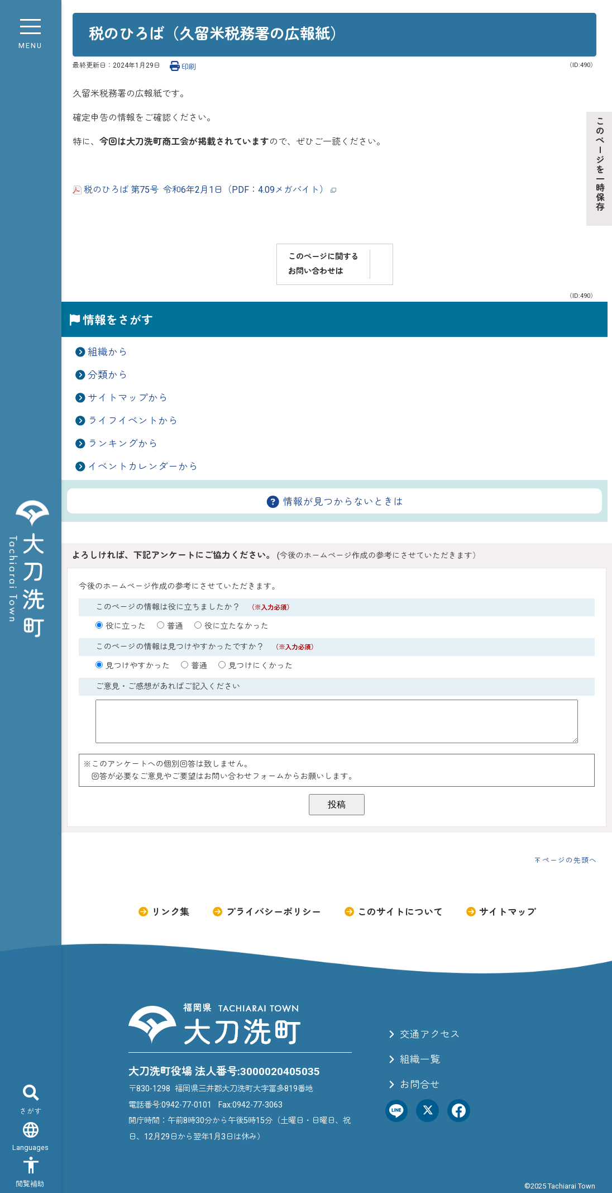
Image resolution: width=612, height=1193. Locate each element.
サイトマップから (128, 397)
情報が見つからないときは (334, 501)
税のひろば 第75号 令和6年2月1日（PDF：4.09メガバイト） (204, 189)
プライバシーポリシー (266, 912)
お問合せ (412, 1084)
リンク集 (163, 912)
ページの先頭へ (569, 860)
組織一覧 (412, 1059)
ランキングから (123, 443)
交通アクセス (422, 1034)
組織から (108, 352)
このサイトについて (393, 912)
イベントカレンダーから (143, 466)
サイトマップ (500, 912)
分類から (108, 375)
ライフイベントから (133, 420)
